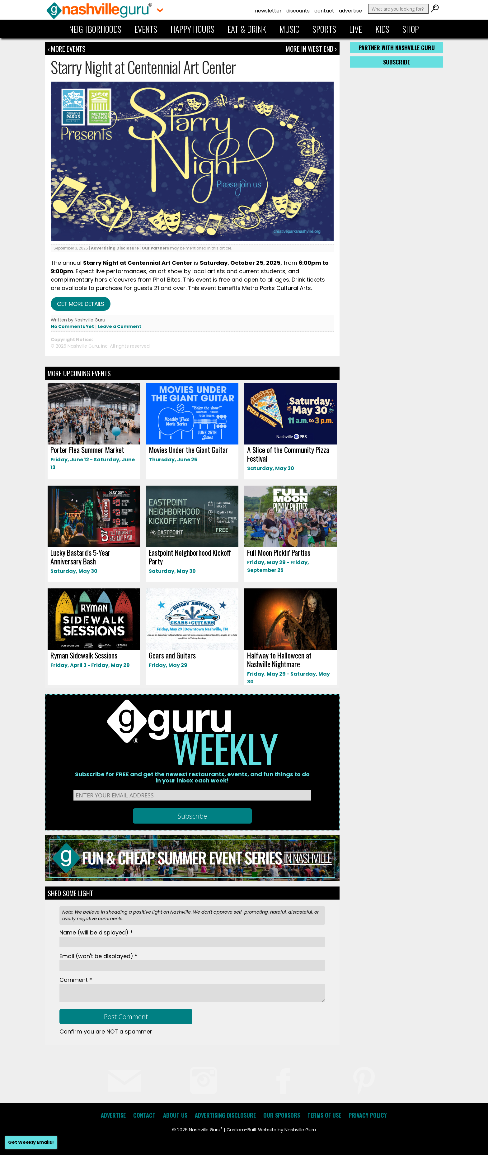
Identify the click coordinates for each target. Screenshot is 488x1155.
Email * (98, 956)
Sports (324, 29)
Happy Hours (192, 29)
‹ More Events (67, 49)
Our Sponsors (281, 1115)
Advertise (350, 10)
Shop (410, 29)
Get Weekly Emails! (31, 1142)
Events (145, 29)
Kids (382, 29)
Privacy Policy (368, 1115)
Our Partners (155, 248)
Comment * (75, 980)
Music (289, 29)
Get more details (80, 304)
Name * (96, 932)
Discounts (298, 10)
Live (355, 29)
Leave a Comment (119, 326)
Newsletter (268, 10)
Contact (324, 10)
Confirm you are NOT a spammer (105, 1031)
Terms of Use (324, 1115)
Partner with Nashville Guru (397, 48)
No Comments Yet (72, 326)
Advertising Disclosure (115, 248)
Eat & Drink (247, 29)
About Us (175, 1115)
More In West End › (311, 49)
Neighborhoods (95, 29)
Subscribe (396, 62)
